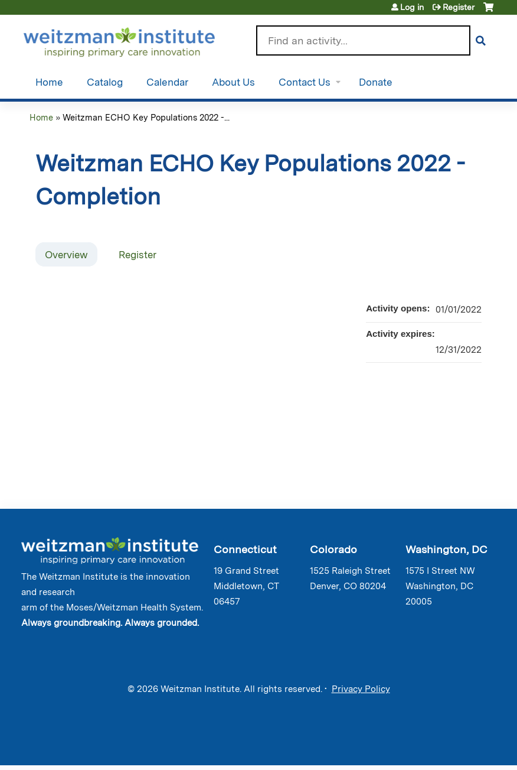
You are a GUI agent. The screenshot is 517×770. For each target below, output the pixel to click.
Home (49, 82)
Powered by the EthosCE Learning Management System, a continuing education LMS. (457, 746)
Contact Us (305, 82)
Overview (66, 255)
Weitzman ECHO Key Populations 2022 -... (146, 117)
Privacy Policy (361, 689)
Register (459, 7)
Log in (412, 7)
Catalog (105, 82)
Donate (375, 82)
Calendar (167, 82)
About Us (233, 82)
